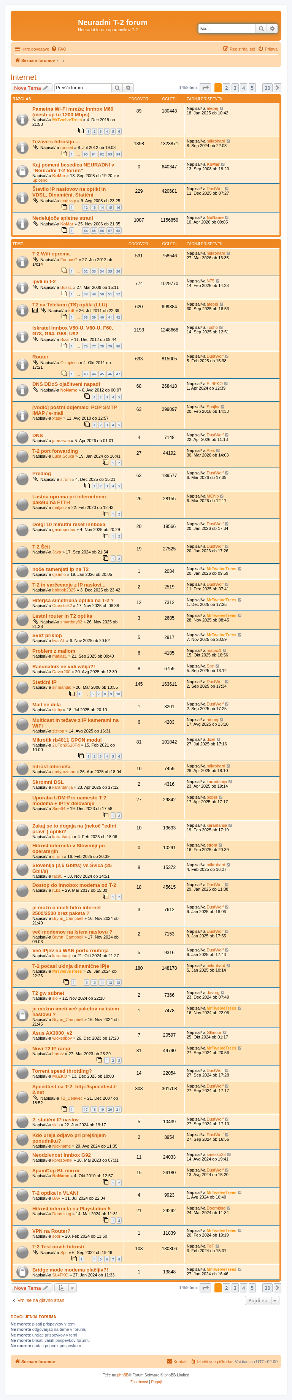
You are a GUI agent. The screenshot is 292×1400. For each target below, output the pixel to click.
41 (110, 317)
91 (94, 154)
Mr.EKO (59, 1076)
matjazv (59, 507)
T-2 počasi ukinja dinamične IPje (70, 966)
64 (85, 230)
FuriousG (69, 259)
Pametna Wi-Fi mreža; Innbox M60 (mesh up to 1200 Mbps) (72, 111)
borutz (58, 1053)
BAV (56, 1198)
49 (94, 294)
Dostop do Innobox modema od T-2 (74, 885)
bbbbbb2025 (64, 590)
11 (102, 982)
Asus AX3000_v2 (52, 1033)
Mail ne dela (46, 704)
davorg (213, 992)
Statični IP (44, 682)
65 (94, 230)
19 (102, 1109)
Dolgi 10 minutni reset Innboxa (68, 524)
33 (94, 271)
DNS (37, 435)
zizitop (58, 731)
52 (118, 294)
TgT (210, 1246)
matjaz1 (59, 656)
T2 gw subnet (48, 993)
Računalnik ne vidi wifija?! (63, 666)
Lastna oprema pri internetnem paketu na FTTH (69, 499)
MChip (213, 496)
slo (55, 998)
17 (85, 1109)
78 (102, 346)
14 (102, 207)
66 (102, 230)
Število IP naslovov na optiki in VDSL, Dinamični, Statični (69, 192)
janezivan (61, 440)
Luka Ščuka (63, 456)
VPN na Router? (51, 1231)
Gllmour (214, 1032)
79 (110, 346)
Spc (210, 666)
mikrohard (216, 141)
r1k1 (56, 890)
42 (118, 317)
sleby (57, 709)
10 (118, 693)
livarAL (58, 640)
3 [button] (235, 87)
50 (102, 294)
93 (110, 154)
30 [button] (267, 87)
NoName (215, 217)
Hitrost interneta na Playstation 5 (71, 1208)
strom (65, 479)
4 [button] (243, 87)
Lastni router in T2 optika (62, 616)
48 (85, 294)
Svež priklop (47, 635)
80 (118, 346)
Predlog (41, 473)
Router (40, 357)
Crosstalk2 (62, 605)
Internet (23, 77)
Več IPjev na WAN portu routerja (70, 950)
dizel (211, 739)
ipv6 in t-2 (44, 281)
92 (102, 154)
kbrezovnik (62, 1160)
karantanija (62, 787)
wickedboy (62, 1038)
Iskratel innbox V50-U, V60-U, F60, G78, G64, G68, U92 (72, 330)
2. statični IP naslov (55, 1120)
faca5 (57, 876)
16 (118, 207)
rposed (66, 147)
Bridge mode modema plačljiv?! (70, 1270)
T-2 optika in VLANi (55, 1193)
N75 (210, 281)
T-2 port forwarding (55, 451)
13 (94, 207)
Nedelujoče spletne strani (62, 218)
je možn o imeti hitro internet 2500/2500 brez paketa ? (66, 910)
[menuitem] (58, 49)
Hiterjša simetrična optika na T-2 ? (73, 600)
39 (94, 317)
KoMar (58, 175)
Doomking (61, 1213)
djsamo (59, 574)
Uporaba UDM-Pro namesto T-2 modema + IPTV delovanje (69, 800)
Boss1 (66, 287)
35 (110, 271)
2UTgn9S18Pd (66, 745)
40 (102, 317)
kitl (71, 310)
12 (85, 207)
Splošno (40, 180)
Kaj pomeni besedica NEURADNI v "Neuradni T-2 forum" (73, 167)
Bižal (65, 339)
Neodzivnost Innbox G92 (61, 1155)
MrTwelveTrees (67, 119)
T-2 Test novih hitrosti (58, 1246)
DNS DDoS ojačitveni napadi (66, 384)
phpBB (123, 1375)
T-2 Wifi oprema (51, 254)
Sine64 (58, 808)
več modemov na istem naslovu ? (72, 932)
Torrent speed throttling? (62, 1071)
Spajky (213, 406)
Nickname (61, 1146)
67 (110, 230)
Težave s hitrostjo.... (56, 141)
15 (110, 207)
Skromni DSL (48, 782)
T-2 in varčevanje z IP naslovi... (69, 585)
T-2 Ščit (41, 547)
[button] (205, 87)
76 (85, 346)
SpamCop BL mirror (56, 1170)
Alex (211, 450)
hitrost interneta (51, 766)
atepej (212, 108)
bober (212, 797)
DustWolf (215, 188)
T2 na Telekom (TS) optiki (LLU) (69, 305)
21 (118, 1109)
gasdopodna (64, 529)
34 (102, 271)
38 (85, 317)
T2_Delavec (71, 1098)
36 (118, 271)
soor (56, 1236)
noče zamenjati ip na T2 (60, 569)
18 (94, 1109)
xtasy (57, 418)
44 (94, 373)
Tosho (212, 327)
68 (118, 230)
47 (118, 373)
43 (85, 373)
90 (85, 154)
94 (118, 154)
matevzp (68, 200)
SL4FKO (215, 383)
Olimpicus (69, 362)
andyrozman (64, 771)
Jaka (56, 552)
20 (110, 1109)
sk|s (56, 1125)
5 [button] (252, 87)
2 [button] (226, 87)
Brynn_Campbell (67, 918)
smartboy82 (71, 622)
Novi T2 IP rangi (51, 1048)
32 (85, 271)
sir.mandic (61, 687)
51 (110, 294)
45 (102, 373)
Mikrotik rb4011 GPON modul (67, 740)
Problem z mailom (53, 651)
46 (110, 373)
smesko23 (216, 1154)
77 (94, 346)
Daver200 (61, 671)
